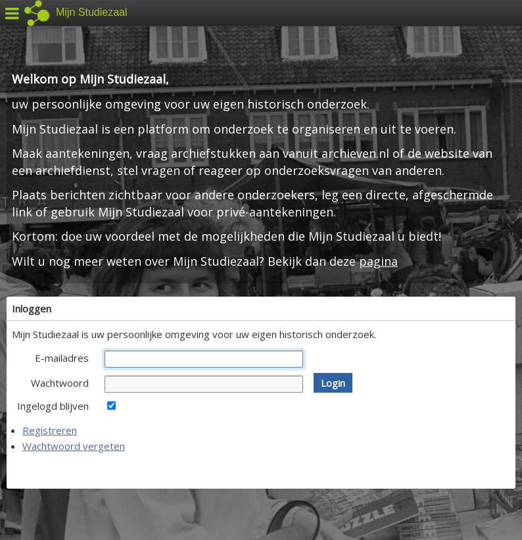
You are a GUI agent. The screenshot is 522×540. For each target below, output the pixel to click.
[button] (333, 383)
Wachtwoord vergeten (73, 446)
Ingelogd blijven (53, 405)
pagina (378, 261)
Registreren (49, 430)
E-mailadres (62, 357)
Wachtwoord (60, 382)
